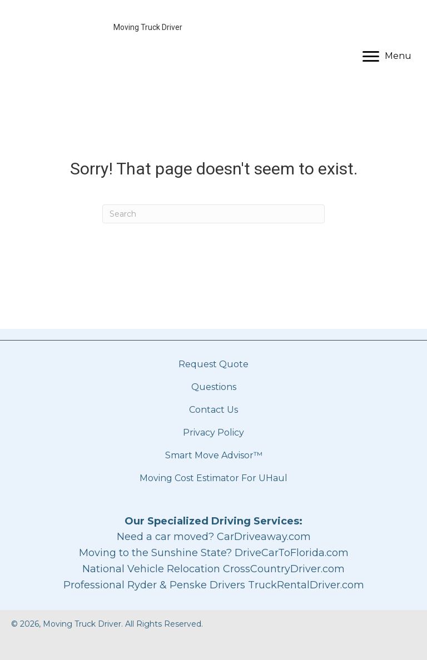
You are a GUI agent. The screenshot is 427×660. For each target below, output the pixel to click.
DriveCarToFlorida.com (292, 553)
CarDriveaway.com (264, 537)
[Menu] (387, 56)
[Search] (213, 213)
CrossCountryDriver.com (284, 569)
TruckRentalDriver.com (306, 585)
